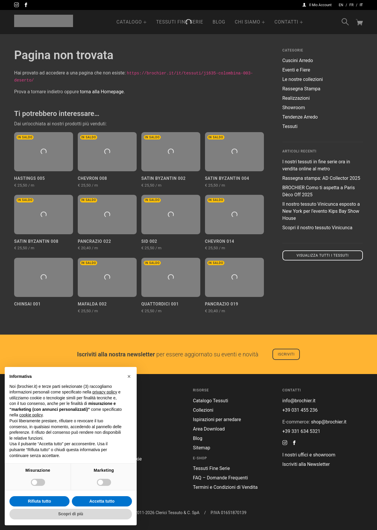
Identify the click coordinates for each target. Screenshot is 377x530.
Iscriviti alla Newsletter (306, 464)
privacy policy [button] (104, 392)
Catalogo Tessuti (210, 400)
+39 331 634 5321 (301, 431)
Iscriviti (286, 354)
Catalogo (129, 22)
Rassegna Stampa (301, 89)
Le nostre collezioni (302, 79)
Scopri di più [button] (70, 513)
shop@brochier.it (328, 422)
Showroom (293, 107)
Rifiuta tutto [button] (39, 501)
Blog (219, 22)
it (361, 5)
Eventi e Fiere (296, 70)
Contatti (286, 22)
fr (351, 5)
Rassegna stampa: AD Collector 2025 (321, 178)
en (341, 5)
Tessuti (290, 126)
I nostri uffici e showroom (308, 455)
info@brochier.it (299, 400)
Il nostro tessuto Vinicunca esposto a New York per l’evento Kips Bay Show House (321, 211)
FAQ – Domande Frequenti (220, 478)
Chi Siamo (247, 22)
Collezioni (203, 410)
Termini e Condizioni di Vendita (225, 487)
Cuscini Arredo (297, 60)
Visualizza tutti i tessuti (323, 255)
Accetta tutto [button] (102, 501)
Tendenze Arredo (300, 117)
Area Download (209, 429)
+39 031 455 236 (300, 410)
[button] (129, 376)
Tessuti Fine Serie (179, 22)
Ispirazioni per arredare (217, 419)
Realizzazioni (296, 98)
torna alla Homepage (102, 91)
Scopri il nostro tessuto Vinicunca (317, 227)
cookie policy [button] (30, 415)
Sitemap (201, 448)
